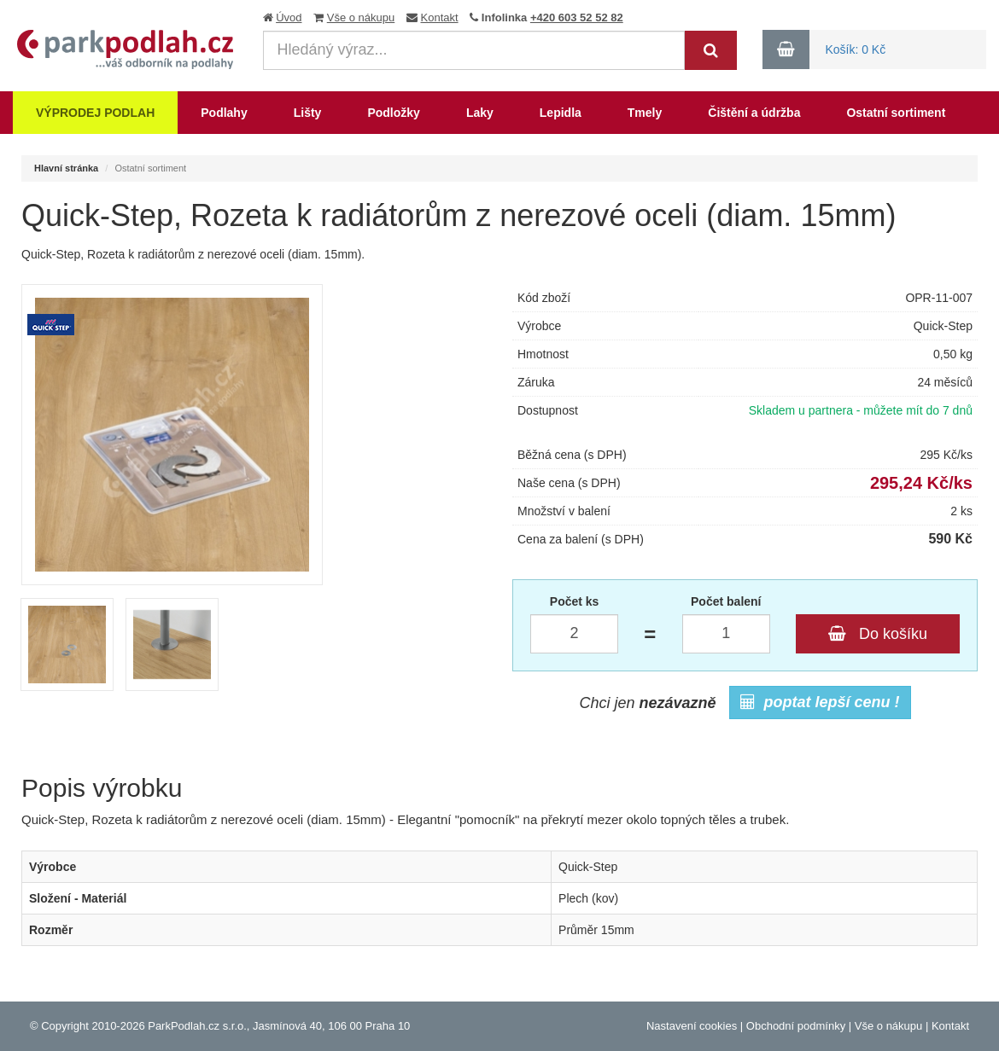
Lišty (308, 112)
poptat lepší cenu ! (820, 702)
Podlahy (224, 112)
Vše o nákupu (361, 17)
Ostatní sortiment (895, 112)
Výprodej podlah (95, 112)
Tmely (645, 112)
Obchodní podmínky (795, 1025)
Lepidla (560, 112)
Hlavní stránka (66, 168)
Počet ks (574, 601)
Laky (480, 112)
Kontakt (440, 17)
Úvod (288, 17)
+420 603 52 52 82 (576, 17)
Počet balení (726, 601)
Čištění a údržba (754, 112)
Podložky (393, 112)
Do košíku (877, 633)
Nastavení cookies (691, 1025)
